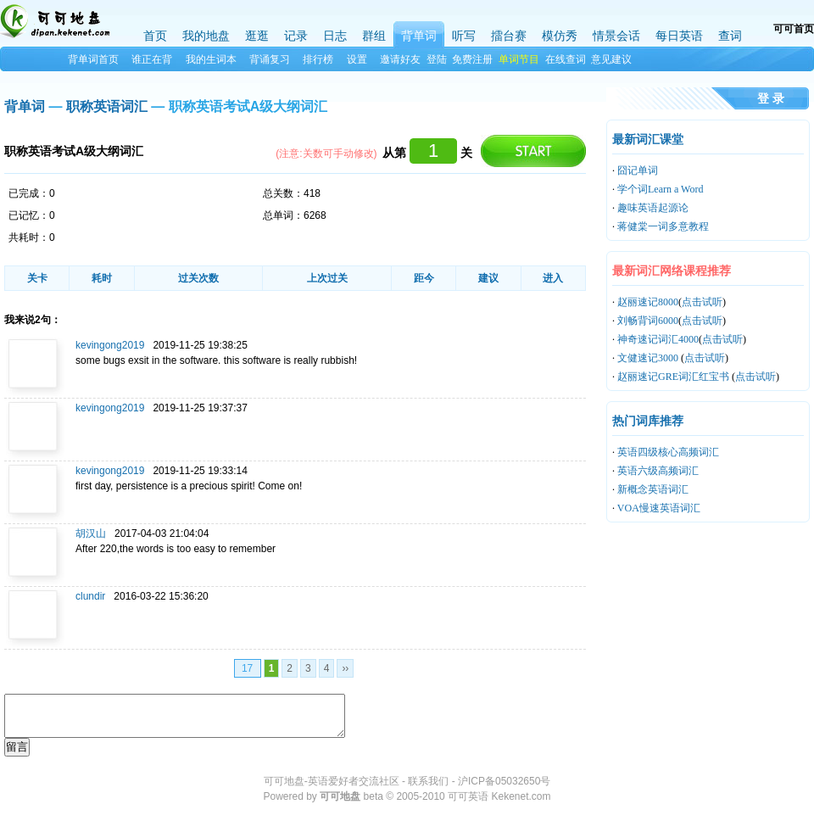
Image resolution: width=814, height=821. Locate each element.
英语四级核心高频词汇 (668, 452)
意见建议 (611, 59)
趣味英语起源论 (653, 208)
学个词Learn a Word (660, 189)
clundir (90, 596)
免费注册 (472, 59)
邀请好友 (400, 59)
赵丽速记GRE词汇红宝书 (674, 377)
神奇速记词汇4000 (658, 339)
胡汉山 (90, 533)
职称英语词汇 (107, 106)
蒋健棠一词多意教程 (663, 226)
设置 (357, 59)
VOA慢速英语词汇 (658, 508)
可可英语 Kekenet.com (499, 796)
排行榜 (318, 59)
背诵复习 (269, 59)
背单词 (24, 106)
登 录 (770, 98)
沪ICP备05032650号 (504, 781)
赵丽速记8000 (647, 302)
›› (345, 668)
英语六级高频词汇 (658, 471)
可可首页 (793, 29)
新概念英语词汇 (653, 489)
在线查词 (565, 59)
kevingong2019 (109, 345)
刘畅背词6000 (647, 321)
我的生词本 (211, 59)
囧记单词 (637, 170)
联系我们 (428, 781)
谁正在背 (151, 59)
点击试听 (702, 302)
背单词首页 (93, 59)
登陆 (437, 59)
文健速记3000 (649, 358)
